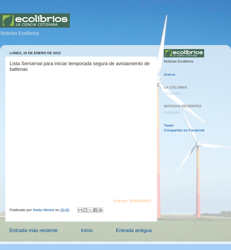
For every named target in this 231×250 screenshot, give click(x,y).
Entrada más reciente (33, 230)
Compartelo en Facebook (184, 130)
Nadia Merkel (44, 210)
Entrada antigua (134, 230)
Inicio (87, 230)
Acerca (169, 74)
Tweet (169, 125)
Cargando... (173, 93)
